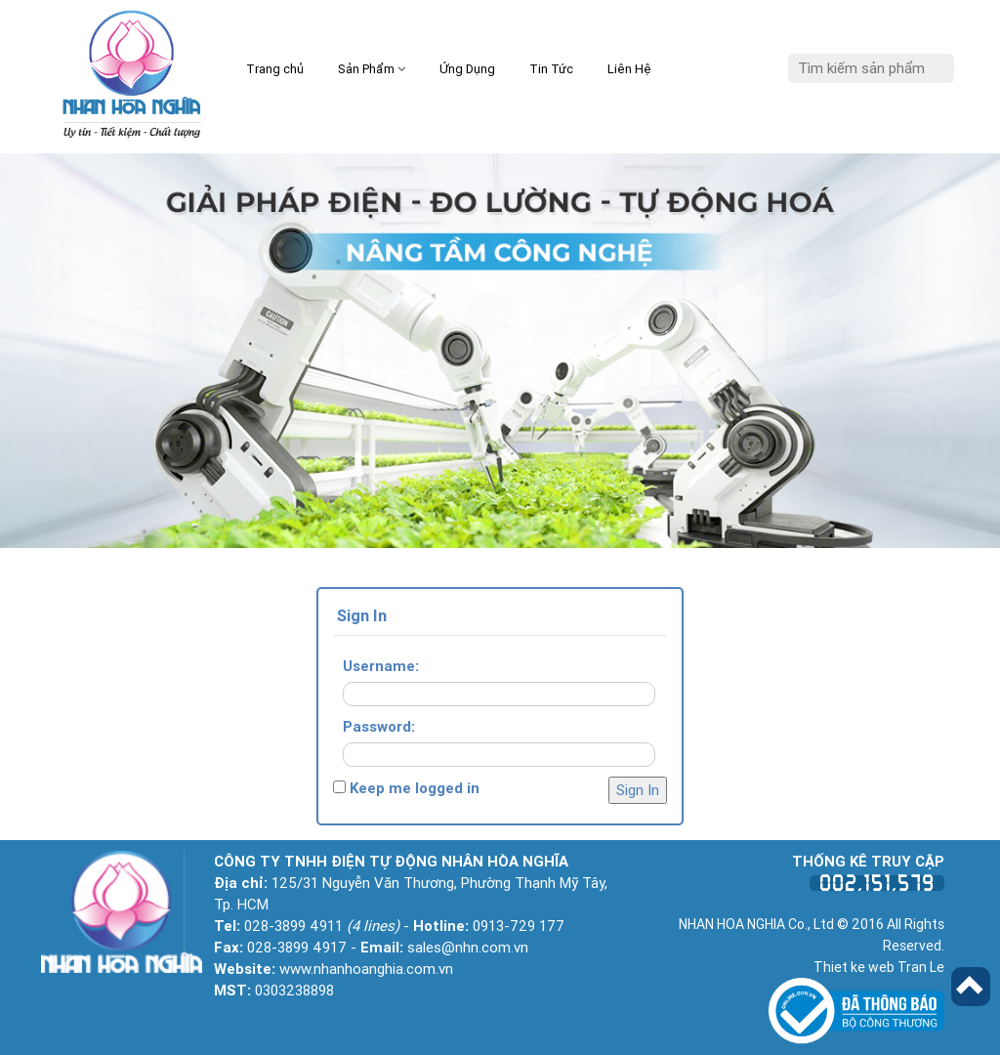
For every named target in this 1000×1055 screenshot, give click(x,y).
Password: (379, 727)
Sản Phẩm (371, 69)
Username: (381, 666)
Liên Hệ (629, 69)
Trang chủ (275, 69)
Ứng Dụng (467, 69)
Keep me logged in (414, 788)
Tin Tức (551, 69)
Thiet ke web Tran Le (878, 967)
